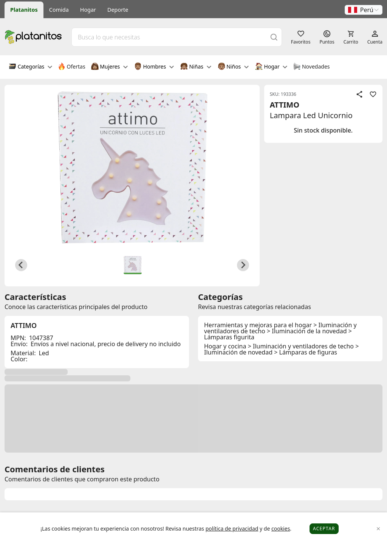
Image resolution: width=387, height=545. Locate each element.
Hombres (154, 67)
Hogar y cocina (225, 346)
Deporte (117, 9)
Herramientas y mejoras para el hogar (258, 325)
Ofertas (71, 67)
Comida (59, 9)
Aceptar (324, 528)
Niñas (195, 67)
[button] (363, 10)
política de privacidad (232, 528)
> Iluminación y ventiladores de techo (301, 346)
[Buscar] (274, 37)
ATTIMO (284, 105)
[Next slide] (243, 265)
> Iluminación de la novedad (307, 331)
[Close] (378, 529)
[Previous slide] (21, 265)
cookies (280, 528)
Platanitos (24, 9)
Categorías (30, 67)
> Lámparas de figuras (305, 352)
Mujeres (109, 67)
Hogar (88, 9)
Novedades (311, 67)
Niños (233, 67)
